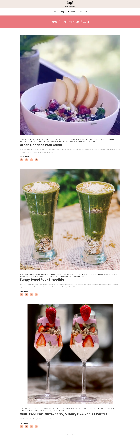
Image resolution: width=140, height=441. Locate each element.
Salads (72, 141)
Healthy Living (70, 22)
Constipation (77, 274)
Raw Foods (63, 141)
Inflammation (52, 141)
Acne (22, 139)
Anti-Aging (43, 139)
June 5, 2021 (24, 291)
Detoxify (89, 139)
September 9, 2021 (26, 156)
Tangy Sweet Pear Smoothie (42, 279)
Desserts (38, 409)
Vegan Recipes (93, 141)
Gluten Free (109, 139)
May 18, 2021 (24, 423)
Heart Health (39, 141)
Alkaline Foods (31, 139)
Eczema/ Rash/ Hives (61, 409)
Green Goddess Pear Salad (41, 145)
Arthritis (54, 139)
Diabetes (87, 274)
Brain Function (77, 139)
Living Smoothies (40, 276)
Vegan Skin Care (78, 276)
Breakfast (65, 274)
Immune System (103, 409)
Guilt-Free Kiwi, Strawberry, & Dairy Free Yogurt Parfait (63, 414)
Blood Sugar (64, 139)
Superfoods (81, 141)
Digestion (98, 139)
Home (54, 22)
